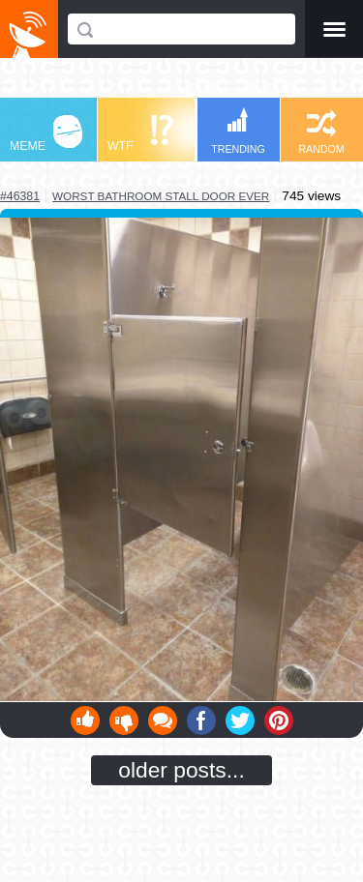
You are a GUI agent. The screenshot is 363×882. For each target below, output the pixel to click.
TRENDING (238, 131)
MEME (46, 134)
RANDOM (321, 132)
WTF (140, 134)
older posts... (181, 769)
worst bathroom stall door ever (160, 196)
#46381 (20, 196)
